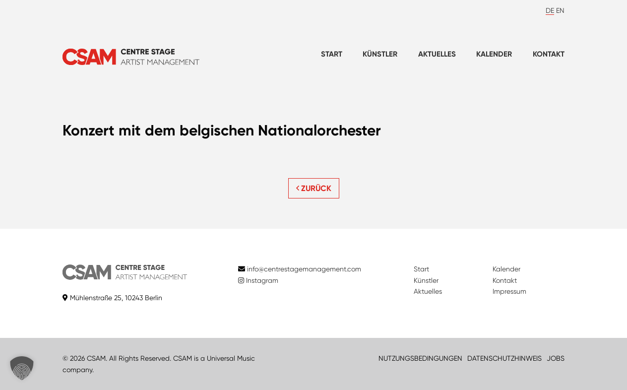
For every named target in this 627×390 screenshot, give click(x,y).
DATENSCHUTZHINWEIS (504, 358)
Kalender (494, 54)
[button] (22, 368)
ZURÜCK (313, 188)
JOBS (555, 358)
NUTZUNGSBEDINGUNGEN (420, 358)
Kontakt (548, 54)
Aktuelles (437, 54)
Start (331, 54)
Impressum (509, 291)
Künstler (380, 54)
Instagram (258, 280)
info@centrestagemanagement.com (304, 269)
